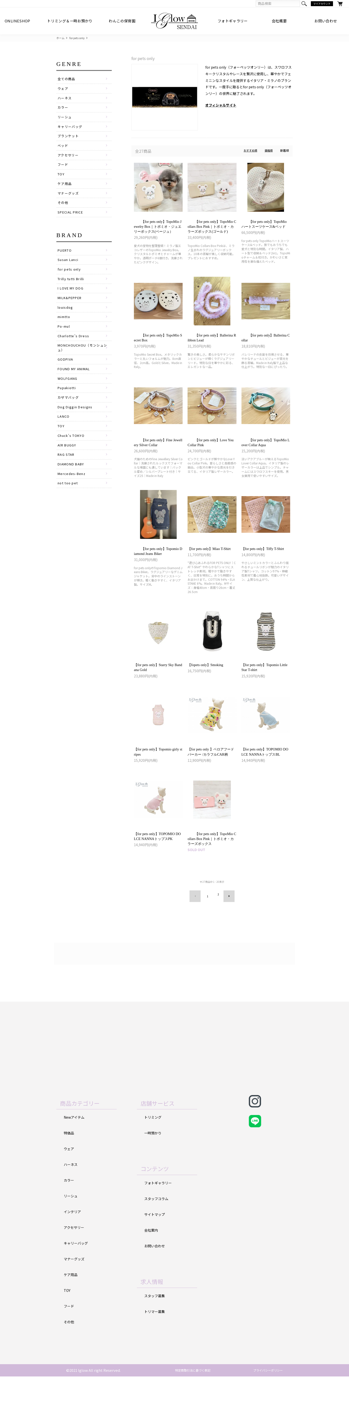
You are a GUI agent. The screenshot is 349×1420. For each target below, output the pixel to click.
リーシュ (65, 120)
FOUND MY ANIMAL (75, 389)
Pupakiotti (68, 409)
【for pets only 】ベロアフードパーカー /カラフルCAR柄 (211, 781)
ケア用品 (65, 192)
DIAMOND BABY (72, 491)
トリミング (153, 1157)
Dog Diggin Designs (77, 430)
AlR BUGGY (68, 471)
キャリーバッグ (71, 130)
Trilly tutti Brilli (73, 292)
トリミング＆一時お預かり (70, 20)
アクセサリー (69, 161)
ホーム (60, 38)
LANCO (64, 440)
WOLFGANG (68, 399)
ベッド (63, 151)
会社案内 (151, 1271)
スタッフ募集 (155, 1337)
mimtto (65, 333)
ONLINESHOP (17, 20)
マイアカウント (321, 4)
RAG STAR (67, 481)
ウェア (63, 89)
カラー (63, 110)
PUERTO (66, 261)
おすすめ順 (249, 151)
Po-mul (65, 343)
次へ (225, 938)
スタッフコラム (157, 1239)
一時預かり (153, 1173)
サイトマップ (155, 1255)
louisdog (66, 323)
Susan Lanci (69, 271)
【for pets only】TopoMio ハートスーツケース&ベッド (265, 228)
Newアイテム (75, 1157)
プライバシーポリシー (264, 1413)
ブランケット (69, 140)
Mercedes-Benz (73, 501)
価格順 (268, 151)
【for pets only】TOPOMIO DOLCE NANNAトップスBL (265, 781)
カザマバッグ (69, 419)
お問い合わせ (325, 20)
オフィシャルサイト (220, 105)
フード (63, 171)
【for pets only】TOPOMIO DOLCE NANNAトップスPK (158, 874)
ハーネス (65, 100)
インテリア (73, 1253)
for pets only (78, 38)
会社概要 (279, 20)
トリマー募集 (155, 1353)
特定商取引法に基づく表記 (188, 1413)
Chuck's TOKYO (72, 460)
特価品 (69, 1173)
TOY (61, 181)
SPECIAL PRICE (72, 222)
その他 (63, 212)
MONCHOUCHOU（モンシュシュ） (84, 366)
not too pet (69, 511)
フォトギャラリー (233, 20)
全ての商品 (67, 79)
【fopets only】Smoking (210, 688)
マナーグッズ (69, 202)
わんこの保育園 (122, 20)
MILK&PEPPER (71, 312)
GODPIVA (66, 378)
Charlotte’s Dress (75, 353)
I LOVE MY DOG (72, 302)
